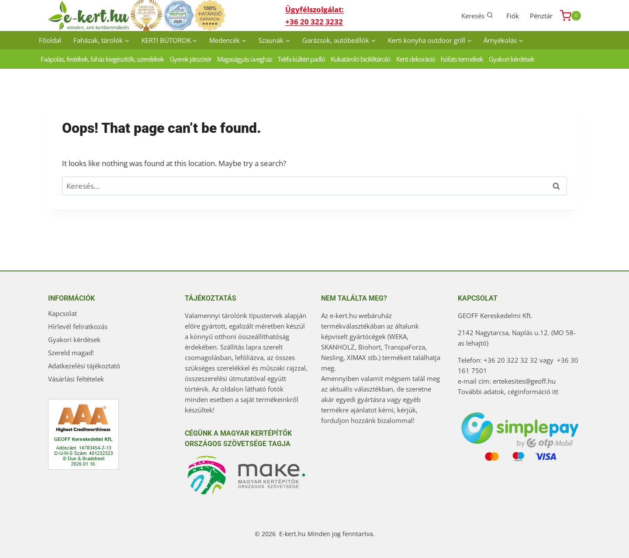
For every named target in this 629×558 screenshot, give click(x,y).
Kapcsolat (62, 313)
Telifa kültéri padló (301, 59)
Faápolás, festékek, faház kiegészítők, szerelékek (102, 59)
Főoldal (50, 40)
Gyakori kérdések (511, 59)
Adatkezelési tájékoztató (84, 365)
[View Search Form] (477, 15)
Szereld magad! (71, 352)
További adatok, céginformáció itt (508, 391)
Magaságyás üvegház (244, 59)
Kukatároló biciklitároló (360, 59)
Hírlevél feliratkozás (77, 326)
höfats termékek (462, 59)
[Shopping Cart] (570, 15)
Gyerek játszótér (190, 59)
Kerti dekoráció (415, 59)
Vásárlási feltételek (76, 378)
